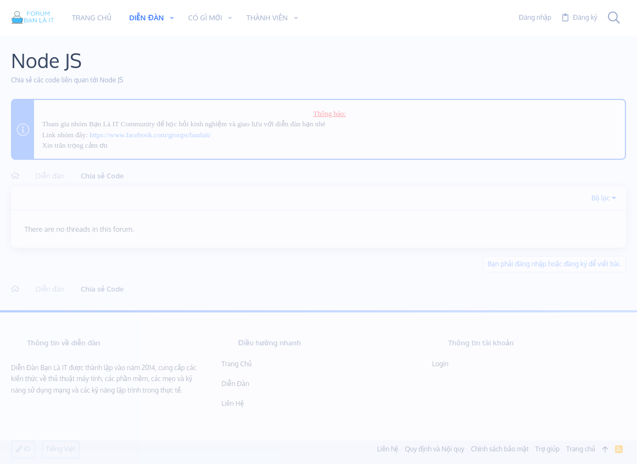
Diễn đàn (235, 383)
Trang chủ (236, 364)
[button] (172, 17)
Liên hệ (232, 403)
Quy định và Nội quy (434, 449)
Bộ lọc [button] (600, 198)
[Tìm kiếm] (614, 18)
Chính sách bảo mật (500, 449)
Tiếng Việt (61, 449)
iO (23, 449)
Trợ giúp (547, 449)
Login (440, 364)
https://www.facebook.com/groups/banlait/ (150, 135)
